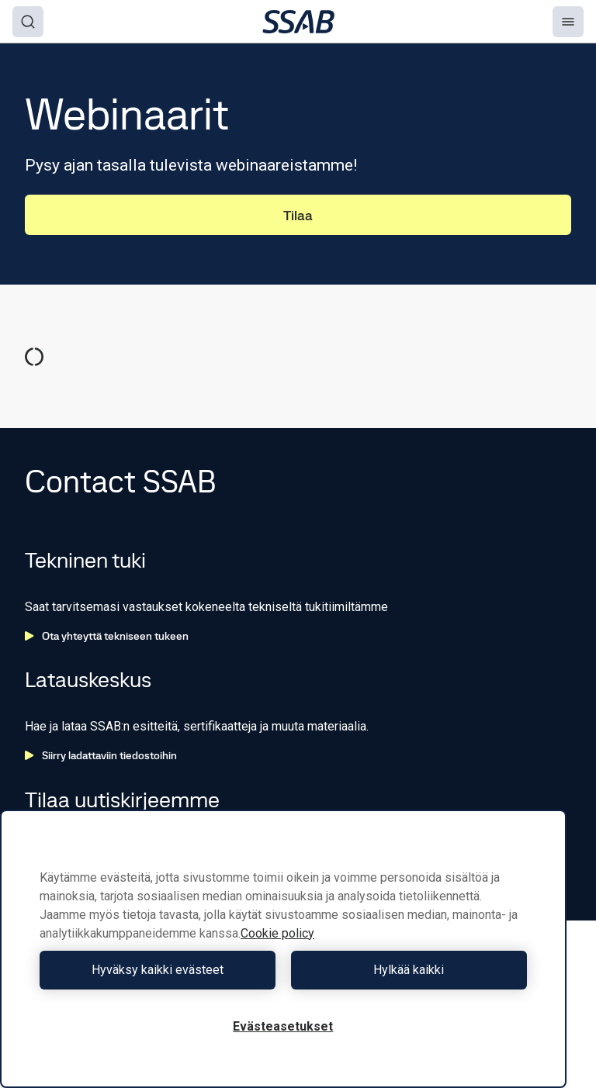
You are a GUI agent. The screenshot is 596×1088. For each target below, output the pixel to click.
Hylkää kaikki (408, 969)
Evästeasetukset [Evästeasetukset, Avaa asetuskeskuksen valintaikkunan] (283, 1026)
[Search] (27, 21)
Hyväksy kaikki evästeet (158, 969)
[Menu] (568, 21)
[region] (283, 949)
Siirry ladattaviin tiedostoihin (101, 755)
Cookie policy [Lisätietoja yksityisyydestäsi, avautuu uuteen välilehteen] (277, 933)
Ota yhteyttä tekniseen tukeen (107, 636)
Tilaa (298, 215)
